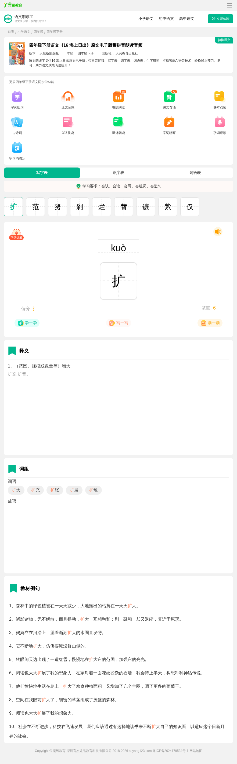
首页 (11, 32)
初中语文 (166, 18)
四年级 (38, 32)
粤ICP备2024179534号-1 (170, 751)
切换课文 (224, 40)
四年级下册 (54, 32)
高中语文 (186, 18)
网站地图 (195, 751)
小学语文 (145, 18)
